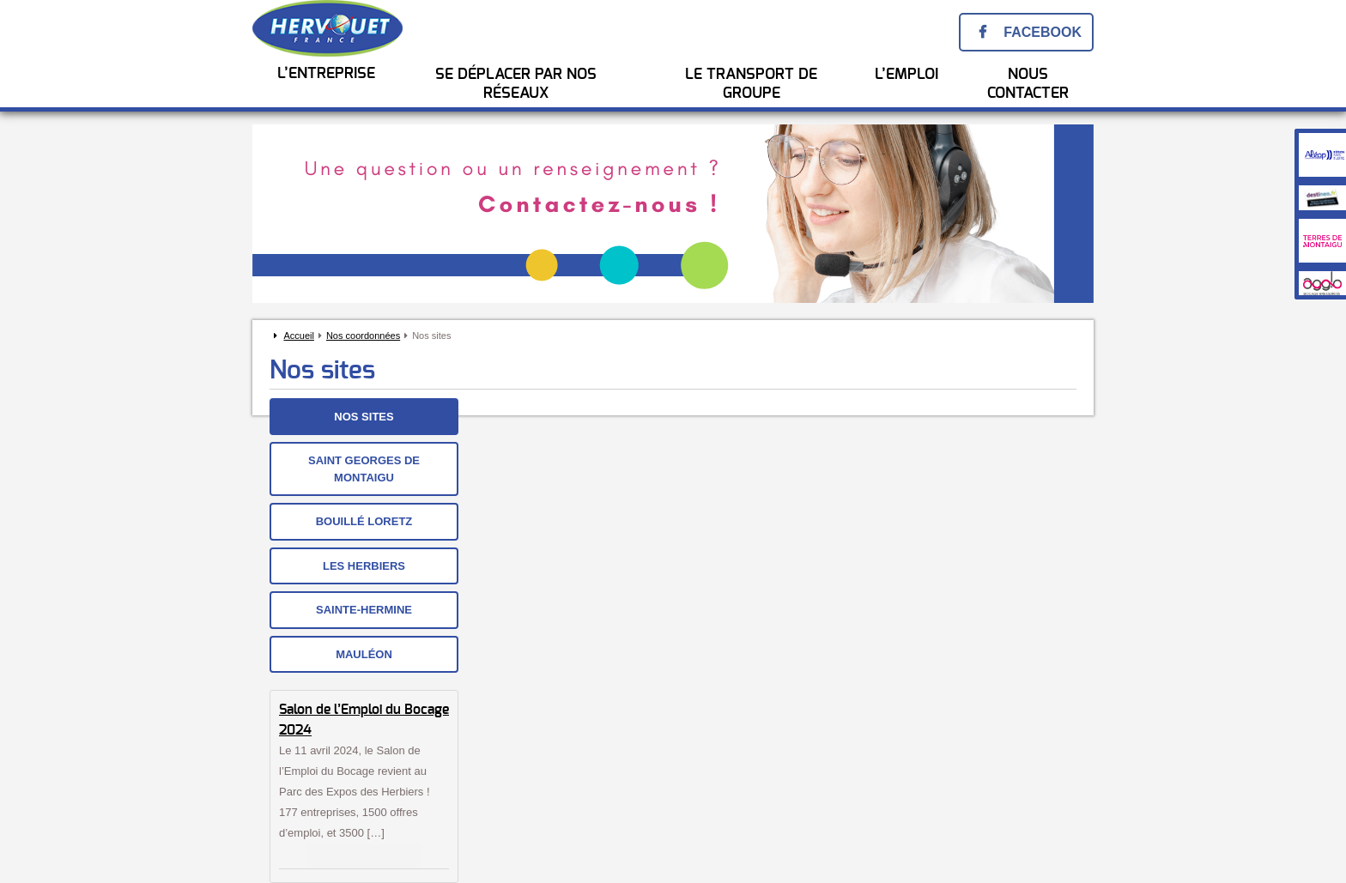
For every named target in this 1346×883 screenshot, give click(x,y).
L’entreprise (326, 74)
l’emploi (906, 74)
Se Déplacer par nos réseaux (516, 84)
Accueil (298, 335)
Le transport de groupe (751, 84)
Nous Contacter (1028, 84)
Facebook (1042, 32)
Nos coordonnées (363, 335)
